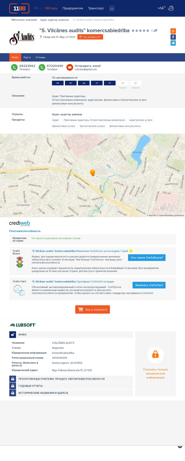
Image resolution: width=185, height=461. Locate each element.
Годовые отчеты (30, 386)
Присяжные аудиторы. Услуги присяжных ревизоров (94, 120)
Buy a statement (96, 309)
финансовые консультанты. (125, 126)
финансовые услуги (63, 126)
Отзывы (40, 57)
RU (37, 8)
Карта (27, 57)
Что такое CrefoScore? (147, 257)
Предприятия (72, 8)
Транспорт (96, 8)
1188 (19, 8)
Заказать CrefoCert (149, 285)
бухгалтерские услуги (92, 126)
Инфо (15, 57)
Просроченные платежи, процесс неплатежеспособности (61, 379)
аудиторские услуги (140, 120)
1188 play (50, 8)
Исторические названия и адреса (43, 393)
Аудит (55, 120)
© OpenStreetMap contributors (170, 215)
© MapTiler (151, 215)
